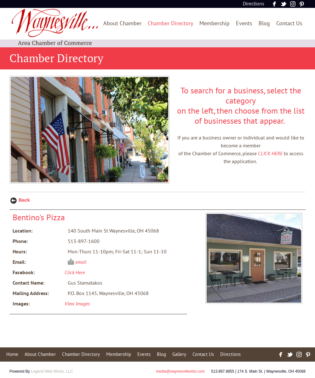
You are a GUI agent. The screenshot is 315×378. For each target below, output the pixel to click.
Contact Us (289, 23)
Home (12, 354)
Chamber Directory (170, 23)
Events (244, 23)
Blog (264, 23)
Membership (214, 23)
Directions (253, 4)
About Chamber (122, 23)
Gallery (179, 354)
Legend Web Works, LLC (52, 371)
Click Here (75, 272)
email (80, 262)
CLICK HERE (270, 154)
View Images (77, 304)
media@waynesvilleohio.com (180, 371)
